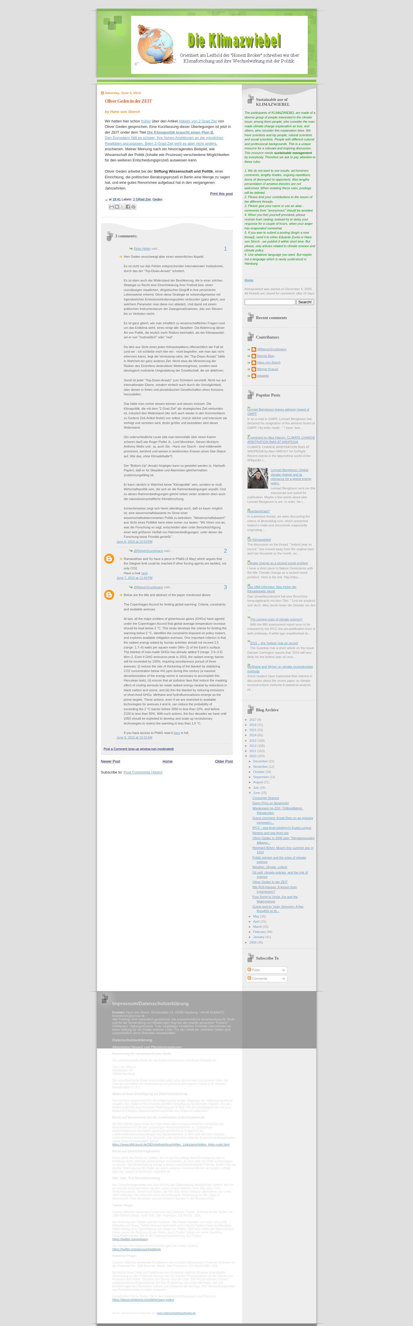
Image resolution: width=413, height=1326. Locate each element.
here (144, 573)
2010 (254, 756)
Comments (257, 978)
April (256, 921)
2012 (254, 745)
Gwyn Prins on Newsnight (270, 803)
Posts (254, 970)
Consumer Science (265, 798)
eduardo (263, 375)
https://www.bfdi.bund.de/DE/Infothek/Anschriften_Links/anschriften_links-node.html (171, 1144)
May (256, 916)
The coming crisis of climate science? (276, 619)
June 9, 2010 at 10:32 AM (134, 737)
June (257, 792)
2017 (254, 719)
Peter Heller (142, 248)
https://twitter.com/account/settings (136, 1249)
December (261, 761)
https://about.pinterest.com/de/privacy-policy (143, 1299)
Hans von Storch (269, 362)
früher (146, 121)
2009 (254, 942)
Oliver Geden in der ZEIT (128, 101)
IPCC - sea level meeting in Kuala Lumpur (281, 827)
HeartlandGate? (259, 511)
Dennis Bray (265, 356)
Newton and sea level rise (270, 833)
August (258, 782)
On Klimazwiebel (259, 539)
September (261, 777)
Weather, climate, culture (269, 867)
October (259, 772)
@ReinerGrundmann (148, 550)
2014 (254, 735)
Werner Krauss (267, 369)
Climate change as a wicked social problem (278, 563)
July (256, 787)
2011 (254, 751)
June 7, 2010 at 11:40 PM (135, 577)
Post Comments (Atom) (143, 772)
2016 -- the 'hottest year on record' (274, 643)
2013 (254, 740)
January (259, 937)
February (260, 932)
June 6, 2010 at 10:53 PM (135, 541)
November (261, 766)
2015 (254, 730)
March (258, 926)
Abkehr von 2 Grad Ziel (198, 121)
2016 (254, 725)
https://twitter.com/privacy (130, 1239)
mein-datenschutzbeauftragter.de (176, 1313)
